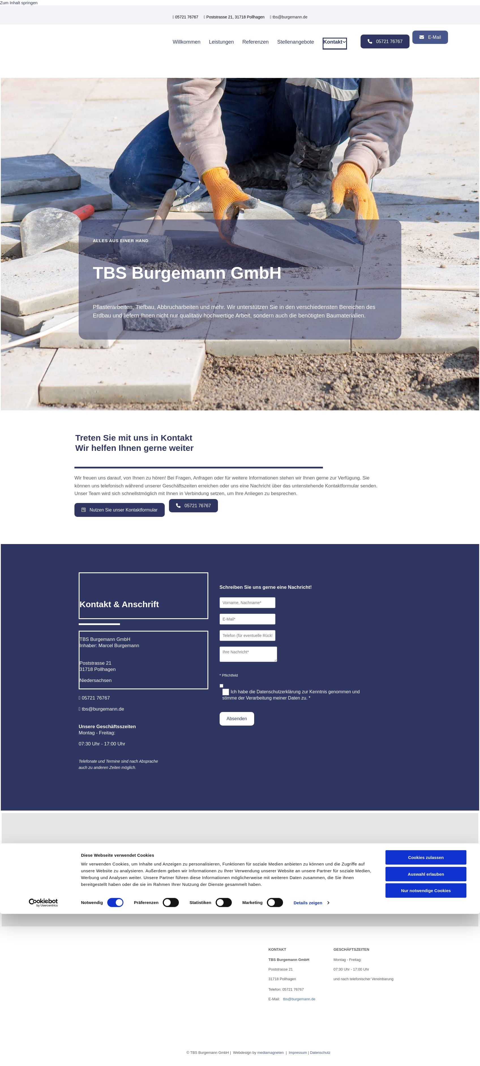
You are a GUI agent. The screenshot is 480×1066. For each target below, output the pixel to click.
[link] (240, 855)
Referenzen (255, 41)
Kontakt (332, 41)
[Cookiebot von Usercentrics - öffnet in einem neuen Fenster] (43, 1055)
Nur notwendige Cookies (426, 1042)
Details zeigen (307, 1054)
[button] (385, 41)
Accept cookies (240, 885)
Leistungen (221, 41)
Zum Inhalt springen (19, 2)
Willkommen (186, 41)
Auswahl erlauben (426, 1026)
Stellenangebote (295, 41)
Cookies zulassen (426, 1009)
